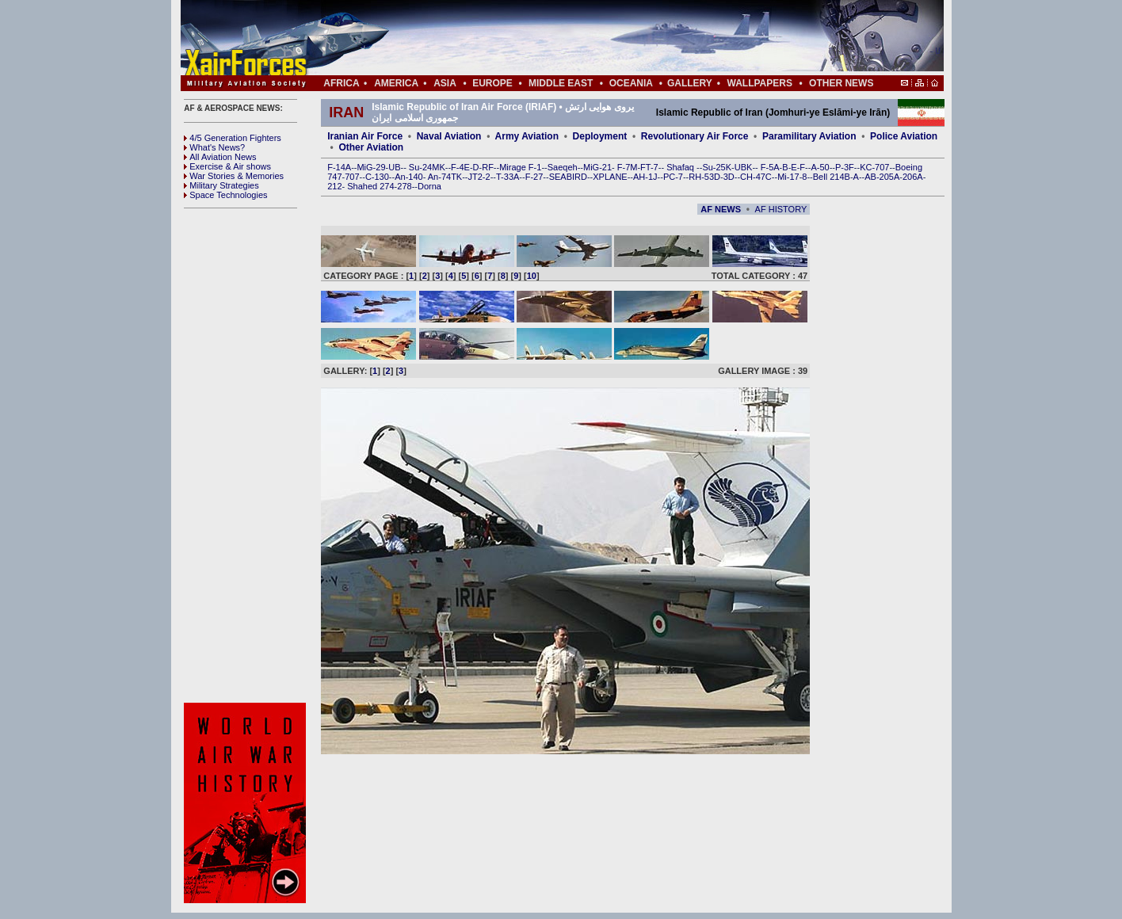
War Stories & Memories (234, 176)
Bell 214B (831, 176)
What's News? (214, 147)
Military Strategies (221, 185)
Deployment (600, 136)
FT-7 (649, 167)
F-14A (339, 167)
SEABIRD (568, 176)
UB (394, 167)
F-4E (460, 167)
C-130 (377, 176)
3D (729, 176)
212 (334, 186)
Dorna (429, 186)
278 (404, 186)
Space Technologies (225, 195)
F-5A (770, 167)
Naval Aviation (449, 136)
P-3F (844, 167)
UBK (744, 167)
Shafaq (681, 167)
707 (352, 176)
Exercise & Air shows (227, 166)
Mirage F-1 (520, 167)
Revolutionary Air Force (695, 136)
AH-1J (645, 176)
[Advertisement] (609, 38)
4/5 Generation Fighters (234, 138)
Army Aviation (527, 136)
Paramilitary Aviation (809, 136)
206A (913, 176)
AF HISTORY (781, 209)
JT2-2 (479, 176)
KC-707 (874, 167)
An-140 (408, 176)
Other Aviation (370, 147)
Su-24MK (427, 167)
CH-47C (756, 176)
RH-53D (704, 176)
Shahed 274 (370, 186)
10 (531, 275)
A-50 (820, 167)
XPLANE (610, 176)
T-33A (507, 176)
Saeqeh (563, 167)
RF (488, 167)
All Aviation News (220, 157)
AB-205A (881, 176)
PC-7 (673, 176)
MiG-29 (371, 167)
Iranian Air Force (365, 136)
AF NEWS (720, 209)
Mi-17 (788, 176)
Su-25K (716, 167)
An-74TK (445, 176)
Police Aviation (903, 136)
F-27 (534, 176)
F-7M (627, 167)
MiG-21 (597, 167)
